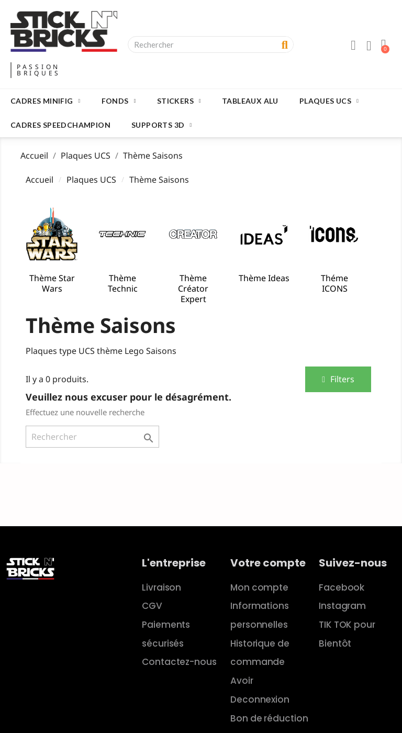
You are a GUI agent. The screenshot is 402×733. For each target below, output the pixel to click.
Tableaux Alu (250, 100)
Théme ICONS (334, 283)
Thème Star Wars (52, 283)
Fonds (119, 101)
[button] (338, 379)
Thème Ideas (264, 278)
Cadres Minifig (45, 101)
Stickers (179, 101)
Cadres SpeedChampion (60, 124)
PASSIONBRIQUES (39, 69)
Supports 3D (161, 125)
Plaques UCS (329, 101)
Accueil (39, 179)
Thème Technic (123, 283)
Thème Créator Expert (193, 288)
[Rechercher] (92, 437)
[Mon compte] (353, 45)
